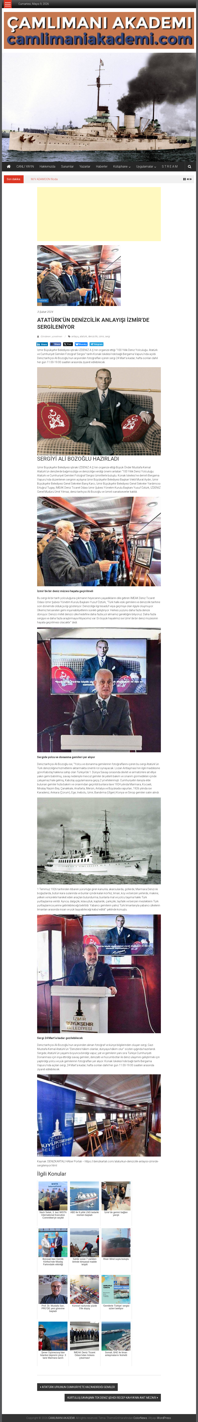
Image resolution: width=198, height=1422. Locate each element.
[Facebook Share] (55, 344)
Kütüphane (120, 166)
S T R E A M (170, 166)
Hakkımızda (47, 166)
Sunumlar (67, 166)
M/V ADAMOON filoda (44, 179)
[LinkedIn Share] (42, 344)
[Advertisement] (99, 214)
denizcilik (93, 336)
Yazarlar (84, 166)
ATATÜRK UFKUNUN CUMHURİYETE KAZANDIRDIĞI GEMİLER (78, 1387)
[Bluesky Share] (81, 344)
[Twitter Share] (68, 344)
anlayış (75, 336)
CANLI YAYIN (25, 166)
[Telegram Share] (96, 344)
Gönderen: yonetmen (51, 336)
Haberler (102, 166)
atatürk (83, 336)
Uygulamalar (144, 166)
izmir (101, 336)
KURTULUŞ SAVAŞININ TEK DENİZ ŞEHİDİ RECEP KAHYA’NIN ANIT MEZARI (111, 1397)
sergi (107, 336)
